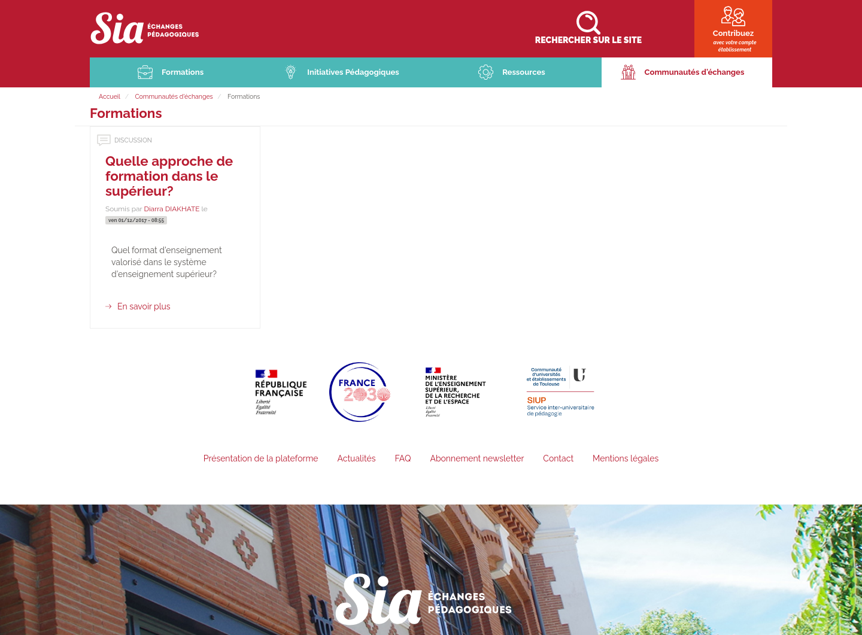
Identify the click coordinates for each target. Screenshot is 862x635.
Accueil (109, 97)
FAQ (402, 459)
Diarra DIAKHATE (171, 210)
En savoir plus (144, 307)
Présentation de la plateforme (261, 459)
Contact (558, 459)
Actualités (356, 459)
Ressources (524, 73)
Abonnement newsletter (477, 459)
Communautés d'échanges (694, 73)
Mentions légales (625, 459)
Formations (182, 73)
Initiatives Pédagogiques (353, 73)
